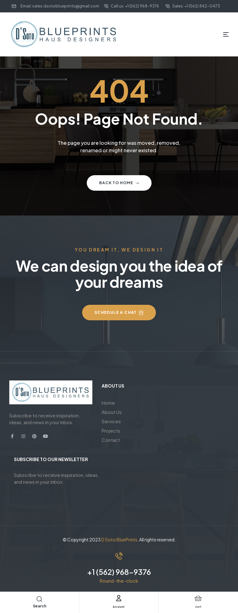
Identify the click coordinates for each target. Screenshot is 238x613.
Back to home (119, 182)
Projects (111, 430)
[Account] (119, 598)
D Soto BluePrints (119, 539)
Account (118, 606)
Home (108, 403)
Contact (111, 440)
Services (111, 421)
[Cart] (198, 598)
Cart (198, 606)
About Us (112, 412)
